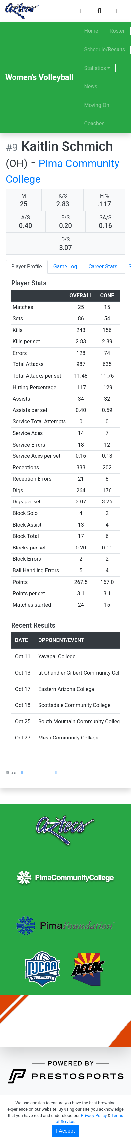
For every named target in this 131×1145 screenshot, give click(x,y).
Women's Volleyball (39, 77)
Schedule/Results (104, 49)
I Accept (65, 1131)
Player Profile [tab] (26, 266)
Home (91, 31)
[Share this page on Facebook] (22, 772)
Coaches (94, 123)
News (90, 86)
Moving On (96, 105)
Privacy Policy (94, 1115)
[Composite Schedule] (81, 11)
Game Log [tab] (65, 266)
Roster (117, 31)
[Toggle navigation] (117, 11)
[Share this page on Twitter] (33, 772)
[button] (56, 772)
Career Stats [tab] (102, 266)
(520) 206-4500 (103, 1027)
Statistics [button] (95, 68)
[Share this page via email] (45, 772)
